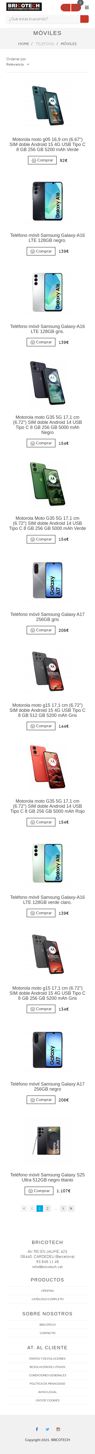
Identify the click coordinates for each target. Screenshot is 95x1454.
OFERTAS (47, 1291)
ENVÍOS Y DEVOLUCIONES (47, 1358)
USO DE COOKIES (48, 1400)
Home (23, 43)
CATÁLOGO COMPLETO (48, 1299)
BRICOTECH (48, 1324)
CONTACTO (47, 1333)
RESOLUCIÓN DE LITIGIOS (47, 1367)
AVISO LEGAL (47, 1392)
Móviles (69, 43)
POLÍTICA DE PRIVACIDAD (47, 1383)
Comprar (42, 160)
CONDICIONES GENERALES (47, 1375)
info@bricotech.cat (47, 1267)
